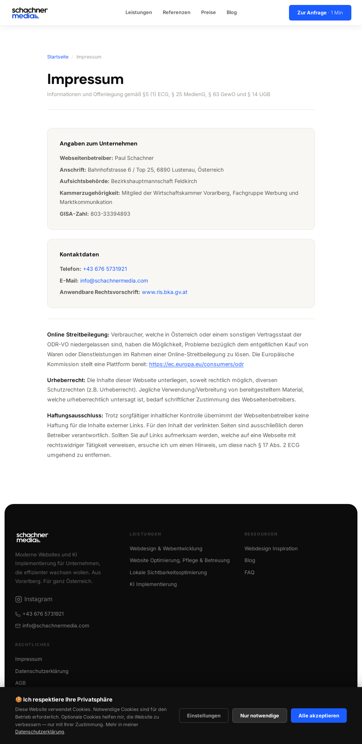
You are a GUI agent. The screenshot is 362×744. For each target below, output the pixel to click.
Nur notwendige (259, 715)
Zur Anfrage (320, 12)
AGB (20, 683)
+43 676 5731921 (105, 268)
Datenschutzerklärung (39, 732)
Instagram (33, 599)
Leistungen (138, 12)
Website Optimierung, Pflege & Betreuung (180, 560)
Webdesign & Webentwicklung (166, 548)
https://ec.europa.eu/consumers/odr (196, 364)
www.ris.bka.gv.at (164, 292)
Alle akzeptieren (318, 715)
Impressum (28, 659)
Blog (232, 12)
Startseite (57, 57)
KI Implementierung (153, 584)
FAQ (249, 572)
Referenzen (177, 12)
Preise (208, 12)
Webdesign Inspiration (271, 548)
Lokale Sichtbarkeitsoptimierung (168, 572)
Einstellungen (204, 715)
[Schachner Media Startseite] (30, 13)
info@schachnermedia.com (114, 280)
